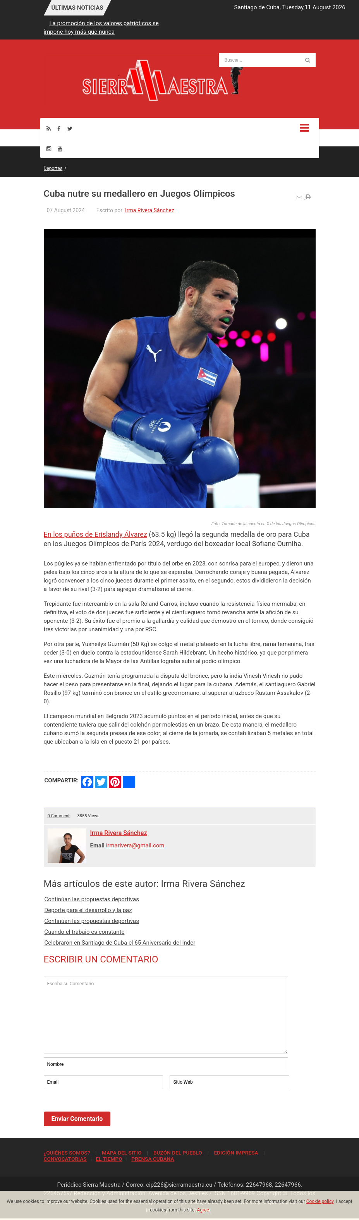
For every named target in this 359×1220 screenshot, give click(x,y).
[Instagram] (48, 149)
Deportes (53, 168)
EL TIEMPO (109, 1159)
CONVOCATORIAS (65, 1159)
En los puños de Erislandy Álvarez (95, 534)
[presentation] (102, 1112)
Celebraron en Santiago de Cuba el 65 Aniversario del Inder (120, 942)
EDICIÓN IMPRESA (236, 1153)
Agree (203, 1210)
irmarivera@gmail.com (135, 845)
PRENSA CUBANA (152, 1159)
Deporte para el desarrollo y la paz (88, 910)
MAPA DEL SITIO (121, 1153)
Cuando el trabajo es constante (85, 931)
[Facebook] (58, 128)
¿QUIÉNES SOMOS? (67, 1153)
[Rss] (48, 128)
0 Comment (59, 815)
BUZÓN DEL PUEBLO (177, 1153)
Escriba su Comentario (166, 1014)
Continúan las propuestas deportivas (92, 899)
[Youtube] (60, 149)
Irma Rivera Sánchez (149, 210)
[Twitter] (69, 128)
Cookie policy (320, 1201)
